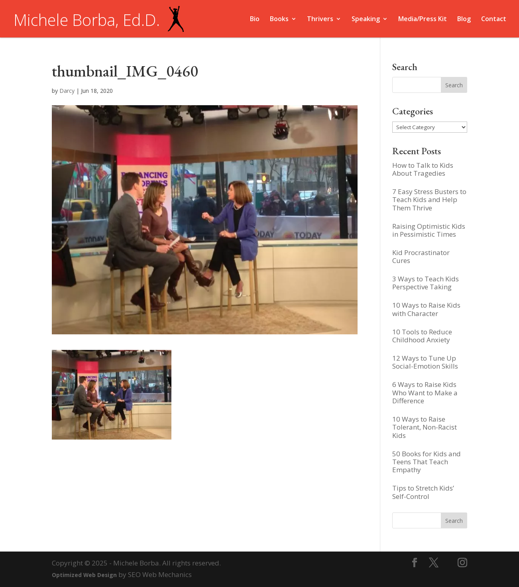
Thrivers (320, 19)
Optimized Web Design (84, 575)
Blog (464, 19)
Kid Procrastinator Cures (421, 256)
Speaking (366, 19)
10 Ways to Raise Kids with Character (426, 309)
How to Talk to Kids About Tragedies (422, 169)
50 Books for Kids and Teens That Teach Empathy (426, 462)
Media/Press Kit (422, 19)
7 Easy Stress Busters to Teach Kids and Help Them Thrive (429, 199)
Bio (255, 19)
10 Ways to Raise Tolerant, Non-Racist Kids (424, 427)
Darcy (67, 90)
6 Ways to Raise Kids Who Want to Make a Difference (425, 392)
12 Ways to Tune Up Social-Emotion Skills (425, 362)
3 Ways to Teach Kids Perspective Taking (425, 282)
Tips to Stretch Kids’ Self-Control (423, 492)
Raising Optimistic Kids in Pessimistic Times (428, 230)
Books (279, 19)
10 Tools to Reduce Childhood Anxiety (422, 335)
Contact (493, 19)
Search (454, 520)
